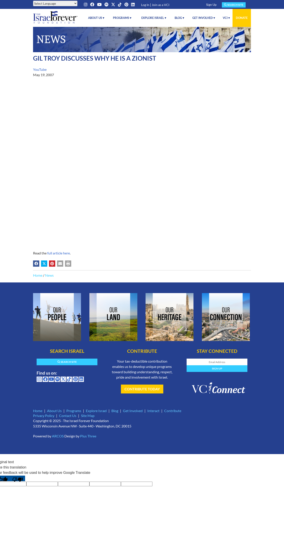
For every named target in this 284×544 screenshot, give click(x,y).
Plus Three (88, 436)
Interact (153, 411)
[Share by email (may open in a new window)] (60, 263)
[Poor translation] (17, 478)
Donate (242, 18)
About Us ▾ (96, 18)
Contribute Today (142, 389)
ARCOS (58, 436)
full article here (58, 253)
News (49, 275)
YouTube (40, 69)
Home (37, 275)
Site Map (88, 415)
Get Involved (133, 411)
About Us (54, 411)
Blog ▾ (179, 18)
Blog (114, 411)
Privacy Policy (43, 415)
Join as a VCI (160, 5)
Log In (145, 5)
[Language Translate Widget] (55, 3)
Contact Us (67, 415)
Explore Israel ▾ (153, 18)
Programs (73, 411)
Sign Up (211, 4)
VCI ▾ (226, 18)
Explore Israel (96, 411)
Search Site (233, 4)
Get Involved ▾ (203, 18)
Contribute (172, 411)
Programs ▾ (122, 18)
